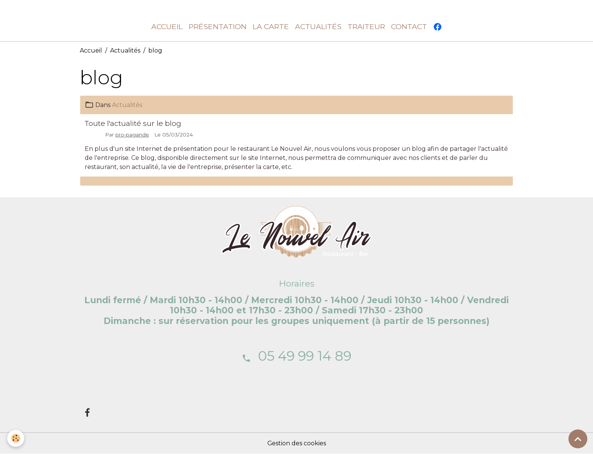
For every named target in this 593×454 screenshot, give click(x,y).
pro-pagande (132, 135)
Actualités (318, 26)
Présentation (218, 26)
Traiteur (366, 26)
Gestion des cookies (296, 443)
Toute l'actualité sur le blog (133, 123)
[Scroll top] (577, 438)
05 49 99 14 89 (304, 355)
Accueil (167, 26)
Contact (409, 26)
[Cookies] (16, 438)
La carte (271, 26)
